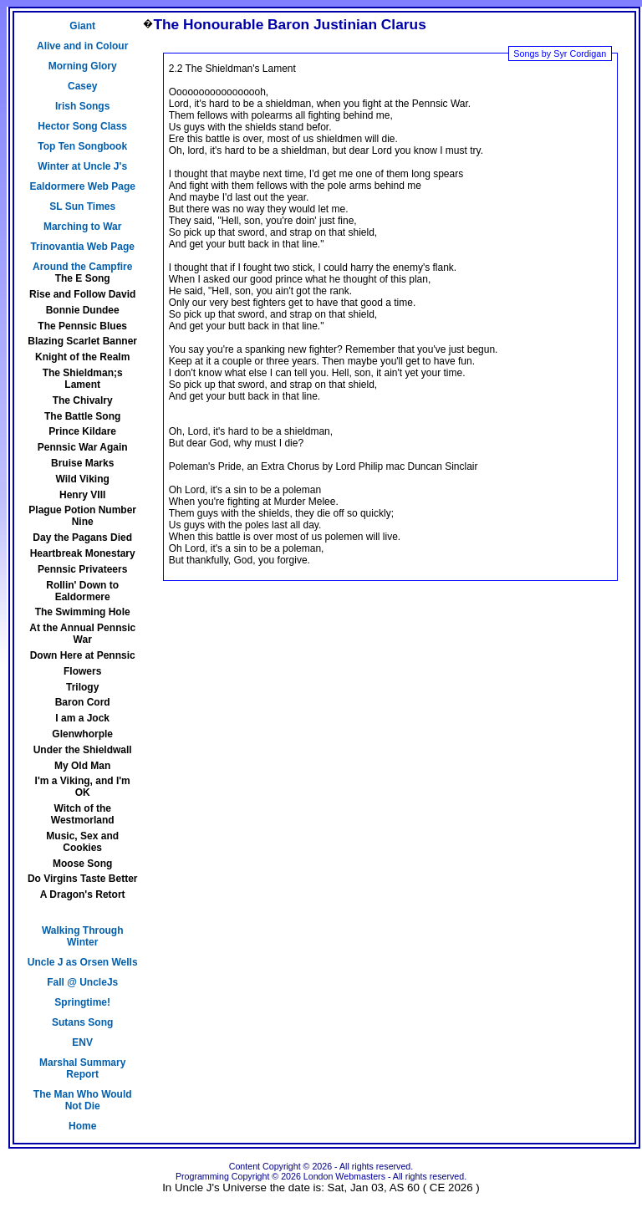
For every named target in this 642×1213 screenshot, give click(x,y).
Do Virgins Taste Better (83, 878)
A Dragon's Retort (82, 894)
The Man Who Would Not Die (82, 1100)
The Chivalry (83, 400)
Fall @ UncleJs (82, 982)
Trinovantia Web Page (82, 246)
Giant (82, 26)
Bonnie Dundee (83, 310)
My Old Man (82, 766)
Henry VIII (82, 495)
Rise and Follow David (82, 294)
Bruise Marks (82, 463)
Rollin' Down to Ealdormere (82, 591)
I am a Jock (82, 718)
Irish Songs (82, 106)
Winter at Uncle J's (82, 166)
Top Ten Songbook (82, 146)
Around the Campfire (82, 267)
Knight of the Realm (82, 357)
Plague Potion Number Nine (82, 516)
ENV (82, 1042)
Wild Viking (83, 479)
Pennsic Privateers (82, 569)
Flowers (82, 671)
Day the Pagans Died (82, 537)
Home (82, 1126)
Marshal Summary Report (82, 1068)
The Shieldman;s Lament (83, 378)
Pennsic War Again (83, 447)
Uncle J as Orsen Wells (83, 962)
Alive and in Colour (82, 46)
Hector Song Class (82, 126)
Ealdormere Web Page (82, 186)
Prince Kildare (82, 431)
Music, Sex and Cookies (82, 842)
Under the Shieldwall (82, 750)
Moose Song (82, 863)
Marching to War (82, 226)
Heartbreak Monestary (82, 553)
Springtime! (82, 1002)
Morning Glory (82, 66)
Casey (82, 86)
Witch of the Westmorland (83, 814)
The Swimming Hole (82, 612)
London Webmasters (344, 1176)
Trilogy (82, 687)
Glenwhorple (82, 734)
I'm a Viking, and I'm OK (82, 786)
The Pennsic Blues (82, 326)
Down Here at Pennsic (82, 655)
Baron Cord (82, 702)
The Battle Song (82, 416)
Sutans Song (82, 1022)
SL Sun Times (82, 206)
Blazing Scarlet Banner (82, 341)
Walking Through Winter (83, 936)
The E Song (82, 278)
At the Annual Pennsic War (82, 633)
